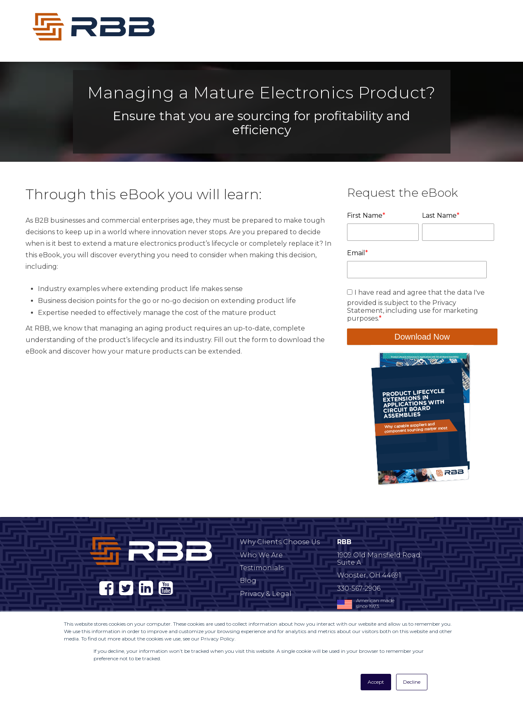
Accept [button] (376, 682)
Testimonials (262, 568)
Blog (248, 581)
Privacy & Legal (265, 594)
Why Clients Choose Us (280, 542)
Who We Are (261, 555)
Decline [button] (411, 682)
